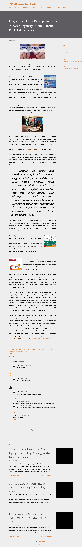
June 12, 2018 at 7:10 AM (27, 374)
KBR (64, 57)
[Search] (67, 4)
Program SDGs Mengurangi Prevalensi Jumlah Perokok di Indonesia (72, 62)
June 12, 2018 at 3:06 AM (24, 361)
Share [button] (64, 45)
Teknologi (33, 7)
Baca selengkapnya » (46, 475)
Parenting (17, 7)
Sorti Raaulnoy (16, 415)
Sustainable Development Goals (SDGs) (71, 68)
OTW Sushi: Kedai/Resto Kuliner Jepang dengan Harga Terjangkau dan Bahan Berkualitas (30, 453)
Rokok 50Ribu (66, 64)
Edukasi (41, 7)
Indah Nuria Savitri (17, 374)
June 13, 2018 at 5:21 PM (26, 391)
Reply (14, 371)
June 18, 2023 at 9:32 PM (25, 415)
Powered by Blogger (41, 541)
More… (64, 7)
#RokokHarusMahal (67, 52)
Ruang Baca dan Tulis (22, 4)
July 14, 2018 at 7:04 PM (24, 401)
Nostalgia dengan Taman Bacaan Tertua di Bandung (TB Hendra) (27, 485)
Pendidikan (65, 59)
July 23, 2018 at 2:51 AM (26, 405)
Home (10, 7)
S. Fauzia (18, 365)
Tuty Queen (15, 361)
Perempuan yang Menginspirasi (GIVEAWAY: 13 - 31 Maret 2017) (27, 516)
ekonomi (65, 54)
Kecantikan (57, 7)
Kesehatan (49, 7)
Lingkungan (25, 7)
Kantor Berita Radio (67, 55)
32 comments (16, 475)
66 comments (16, 536)
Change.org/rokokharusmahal (39, 338)
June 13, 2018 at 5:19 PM (26, 365)
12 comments (16, 505)
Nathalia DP (15, 401)
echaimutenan (16, 387)
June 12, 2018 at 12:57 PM (25, 387)
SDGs (64, 66)
